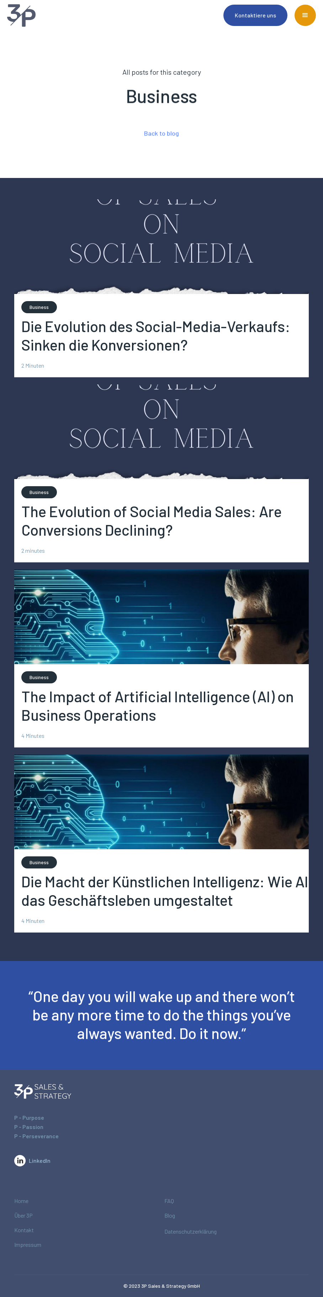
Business (39, 307)
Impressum (27, 1244)
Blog (169, 1215)
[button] (305, 15)
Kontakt (24, 1230)
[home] (32, 15)
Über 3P (23, 1215)
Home (21, 1200)
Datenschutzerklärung (190, 1231)
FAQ (169, 1200)
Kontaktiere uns (255, 15)
